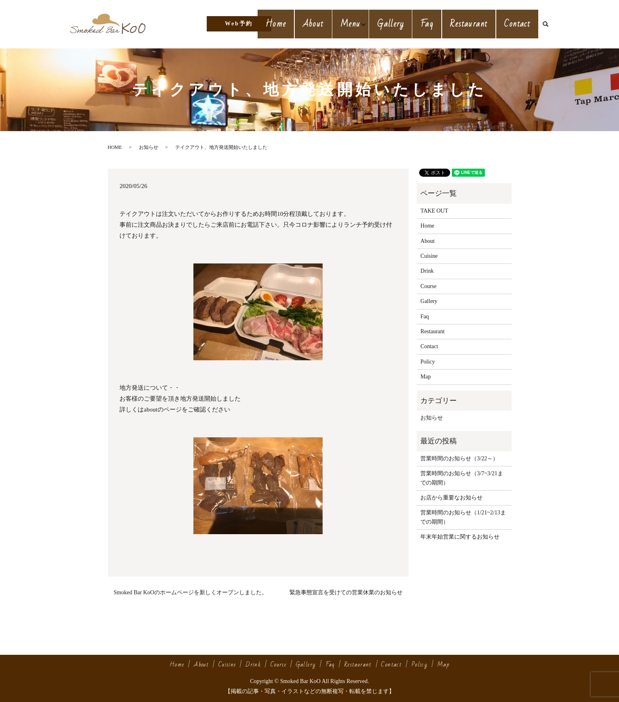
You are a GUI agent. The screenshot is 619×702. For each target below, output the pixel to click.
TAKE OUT (434, 211)
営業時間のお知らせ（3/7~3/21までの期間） (461, 477)
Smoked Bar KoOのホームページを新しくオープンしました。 (190, 592)
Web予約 (239, 24)
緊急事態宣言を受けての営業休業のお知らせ (346, 592)
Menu (359, 23)
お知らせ (148, 147)
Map (425, 377)
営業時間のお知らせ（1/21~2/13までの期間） (463, 517)
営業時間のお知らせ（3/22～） (459, 458)
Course (428, 286)
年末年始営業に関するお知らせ (459, 537)
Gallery (401, 23)
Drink (427, 271)
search (549, 24)
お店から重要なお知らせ (451, 498)
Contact (519, 23)
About (323, 23)
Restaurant (473, 23)
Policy (427, 362)
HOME (115, 147)
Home (289, 23)
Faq (434, 23)
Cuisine (429, 256)
